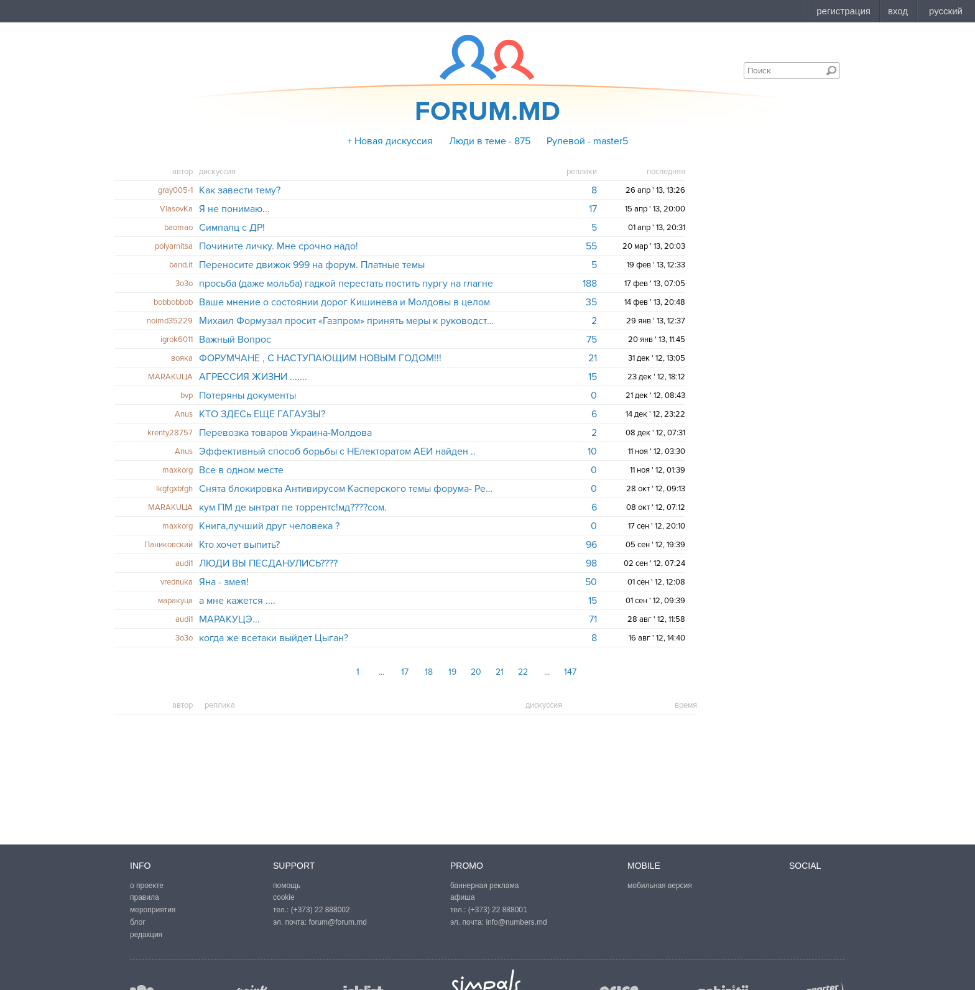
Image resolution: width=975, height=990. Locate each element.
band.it (181, 265)
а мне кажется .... (237, 600)
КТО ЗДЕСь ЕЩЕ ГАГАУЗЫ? (262, 414)
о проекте (147, 885)
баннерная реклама (484, 885)
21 (592, 358)
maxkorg (177, 470)
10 (592, 451)
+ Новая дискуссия (390, 141)
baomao (178, 228)
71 (593, 619)
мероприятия (152, 909)
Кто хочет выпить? (239, 545)
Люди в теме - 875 (489, 141)
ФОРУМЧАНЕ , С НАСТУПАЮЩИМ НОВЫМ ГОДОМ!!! (320, 358)
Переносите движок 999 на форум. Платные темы (312, 265)
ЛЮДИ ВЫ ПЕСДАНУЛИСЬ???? (268, 563)
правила (144, 897)
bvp (186, 395)
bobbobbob (173, 302)
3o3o (184, 284)
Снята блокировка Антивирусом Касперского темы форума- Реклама (346, 489)
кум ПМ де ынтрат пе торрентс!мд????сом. (293, 507)
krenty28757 (170, 433)
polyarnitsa (174, 246)
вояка (182, 358)
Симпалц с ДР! (232, 227)
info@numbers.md (516, 922)
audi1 (184, 563)
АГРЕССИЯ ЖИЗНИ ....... (253, 377)
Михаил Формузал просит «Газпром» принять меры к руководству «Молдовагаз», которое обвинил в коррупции (346, 321)
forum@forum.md (337, 922)
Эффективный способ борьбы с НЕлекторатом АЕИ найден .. (337, 451)
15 (592, 377)
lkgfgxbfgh (174, 489)
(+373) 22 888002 (320, 909)
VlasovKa (176, 209)
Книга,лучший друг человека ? (269, 526)
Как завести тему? (239, 190)
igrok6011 (176, 340)
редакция (146, 934)
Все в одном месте (241, 470)
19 (452, 672)
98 (591, 563)
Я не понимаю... (234, 209)
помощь (286, 885)
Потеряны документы (247, 395)
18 (429, 672)
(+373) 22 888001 (497, 909)
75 (591, 339)
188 (590, 283)
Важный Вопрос (235, 339)
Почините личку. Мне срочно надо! (278, 246)
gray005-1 (175, 190)
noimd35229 (170, 321)
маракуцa (175, 601)
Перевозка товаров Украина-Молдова (285, 433)
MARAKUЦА (170, 377)
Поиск (831, 70)
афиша (462, 897)
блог (138, 922)
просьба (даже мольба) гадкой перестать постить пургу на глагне (346, 283)
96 (591, 545)
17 (593, 209)
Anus (184, 414)
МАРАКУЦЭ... (229, 619)
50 (591, 582)
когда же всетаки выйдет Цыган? (273, 638)
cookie (284, 897)
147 (570, 672)
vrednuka (176, 582)
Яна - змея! (224, 582)
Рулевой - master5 (587, 141)
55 (591, 246)
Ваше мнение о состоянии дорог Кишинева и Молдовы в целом (344, 302)
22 (523, 672)
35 (591, 302)
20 (476, 672)
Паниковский (168, 545)
